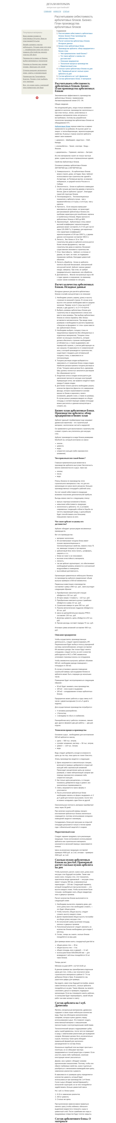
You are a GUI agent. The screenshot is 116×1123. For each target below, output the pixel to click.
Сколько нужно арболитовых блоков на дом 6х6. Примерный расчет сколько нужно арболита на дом (75, 71)
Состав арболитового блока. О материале (74, 79)
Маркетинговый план (68, 66)
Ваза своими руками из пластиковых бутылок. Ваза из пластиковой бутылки (35, 38)
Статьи (66, 11)
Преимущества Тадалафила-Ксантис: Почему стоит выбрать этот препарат (35, 79)
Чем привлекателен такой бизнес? (73, 53)
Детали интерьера (58, 4)
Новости (57, 11)
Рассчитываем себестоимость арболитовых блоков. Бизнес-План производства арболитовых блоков (75, 36)
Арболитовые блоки (62, 126)
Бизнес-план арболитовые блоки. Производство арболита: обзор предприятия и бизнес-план (76, 48)
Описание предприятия (69, 61)
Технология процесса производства (74, 64)
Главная (47, 11)
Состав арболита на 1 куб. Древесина (73, 76)
